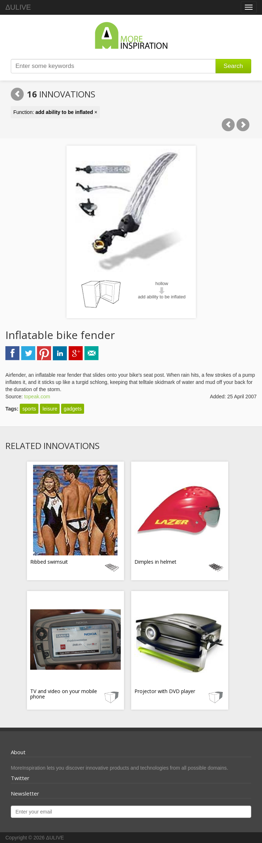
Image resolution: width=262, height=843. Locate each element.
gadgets (73, 409)
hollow (161, 283)
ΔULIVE (18, 7)
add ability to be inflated (161, 296)
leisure (49, 409)
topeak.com (37, 396)
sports (29, 409)
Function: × (55, 112)
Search (233, 66)
